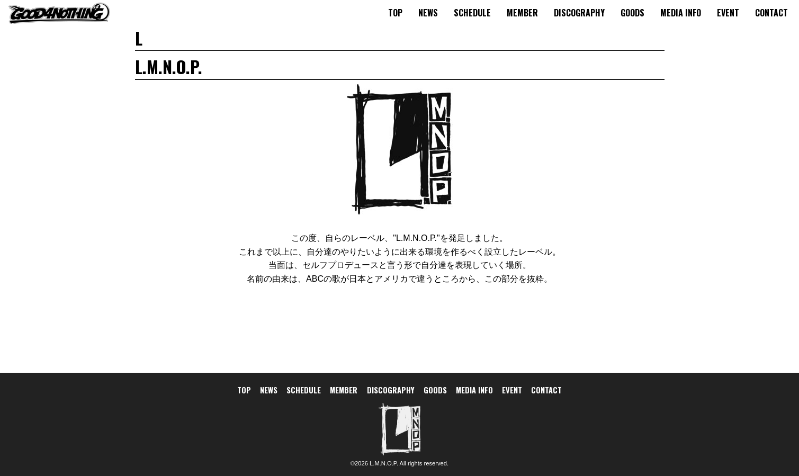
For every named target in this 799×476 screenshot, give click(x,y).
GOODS (632, 12)
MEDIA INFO (680, 12)
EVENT (728, 12)
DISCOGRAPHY (579, 12)
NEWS (428, 12)
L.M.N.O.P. (384, 463)
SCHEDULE (472, 12)
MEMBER (522, 12)
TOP (395, 12)
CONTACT (771, 12)
